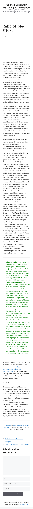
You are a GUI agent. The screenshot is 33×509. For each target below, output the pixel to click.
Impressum (7, 425)
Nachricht (7, 427)
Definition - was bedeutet (14, 439)
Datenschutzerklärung (20, 425)
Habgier (8, 442)
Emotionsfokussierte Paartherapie (17, 444)
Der (18, 367)
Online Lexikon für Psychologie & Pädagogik (16, 6)
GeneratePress (23, 504)
